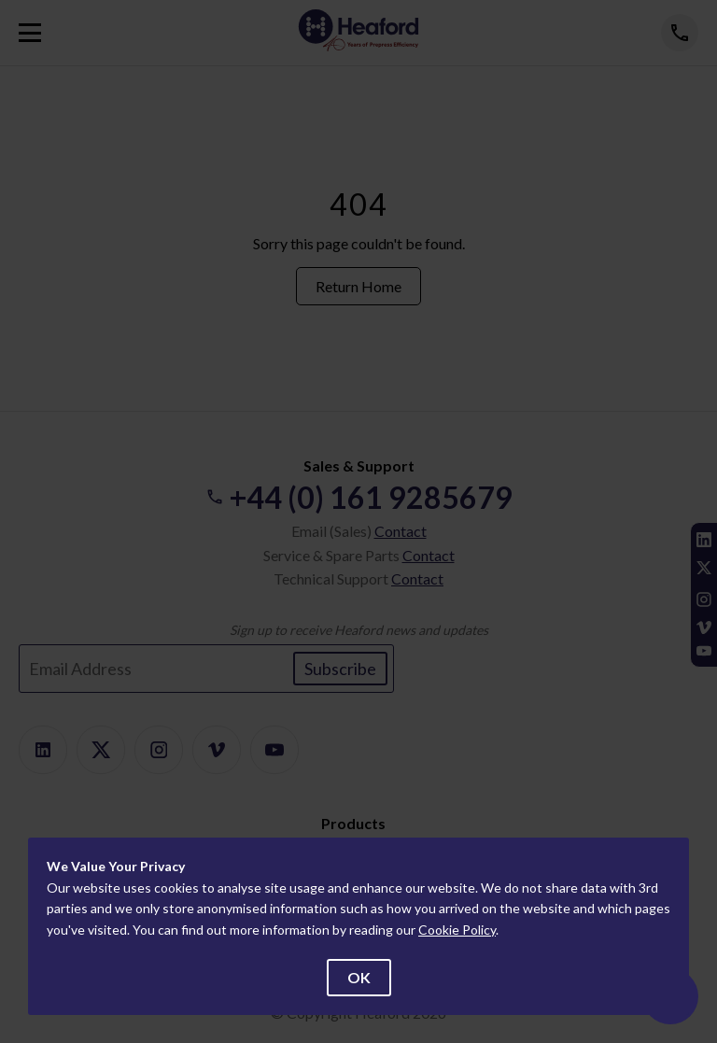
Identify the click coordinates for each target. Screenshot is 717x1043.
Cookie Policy (457, 929)
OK (359, 977)
